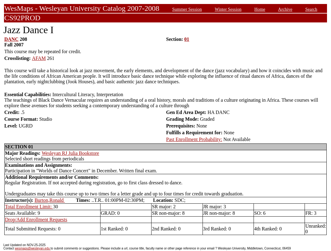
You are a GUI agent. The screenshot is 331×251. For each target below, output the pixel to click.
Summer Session (187, 9)
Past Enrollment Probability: (194, 139)
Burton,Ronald (49, 200)
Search (311, 9)
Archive (285, 9)
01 (186, 39)
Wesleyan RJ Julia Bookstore (70, 153)
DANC (11, 39)
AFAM (39, 58)
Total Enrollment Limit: (29, 206)
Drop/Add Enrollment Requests (36, 219)
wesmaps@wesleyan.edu (32, 248)
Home (259, 9)
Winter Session (228, 9)
